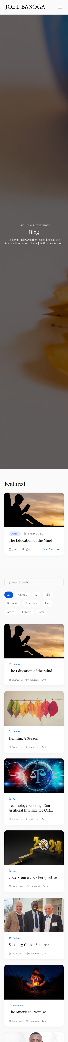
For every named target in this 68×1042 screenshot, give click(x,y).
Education (31, 603)
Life (48, 594)
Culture (22, 594)
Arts (41, 612)
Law (47, 603)
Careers (26, 612)
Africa (10, 612)
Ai (36, 594)
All (8, 594)
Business (12, 603)
